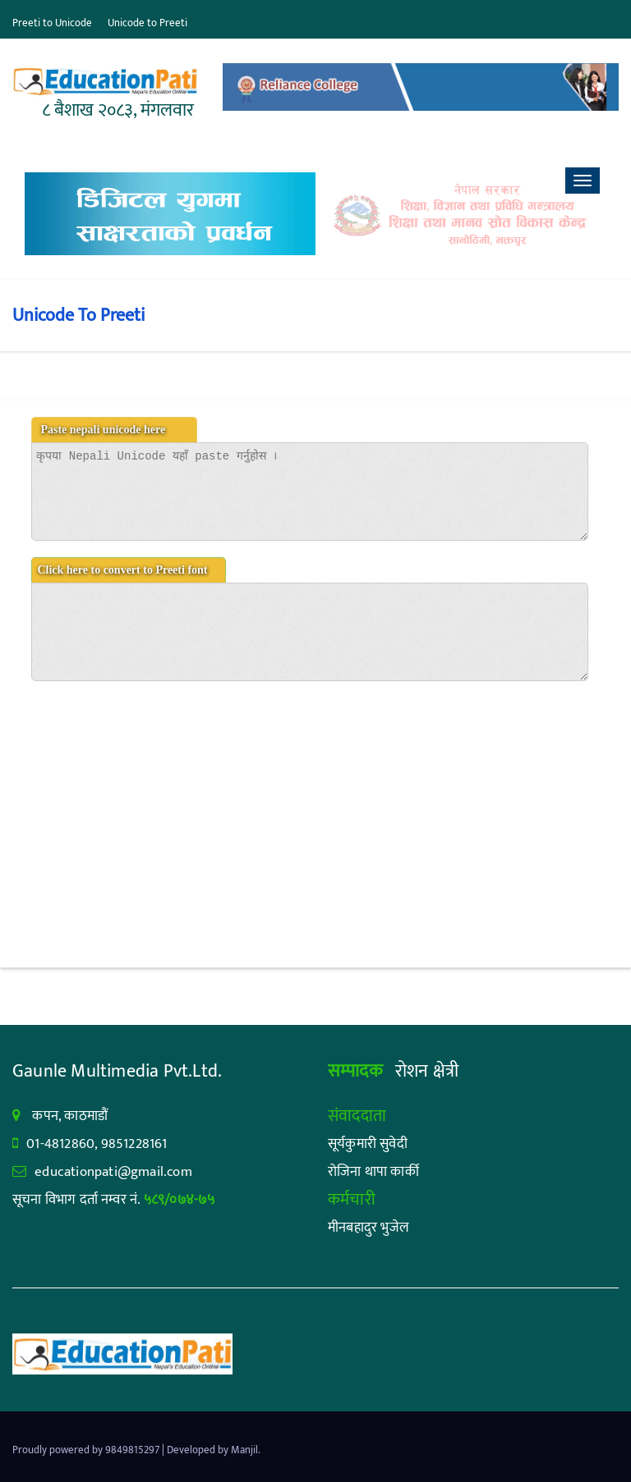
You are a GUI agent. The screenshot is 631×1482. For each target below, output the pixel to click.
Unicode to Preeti (147, 23)
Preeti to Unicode (52, 23)
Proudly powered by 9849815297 (87, 1450)
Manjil (244, 1450)
